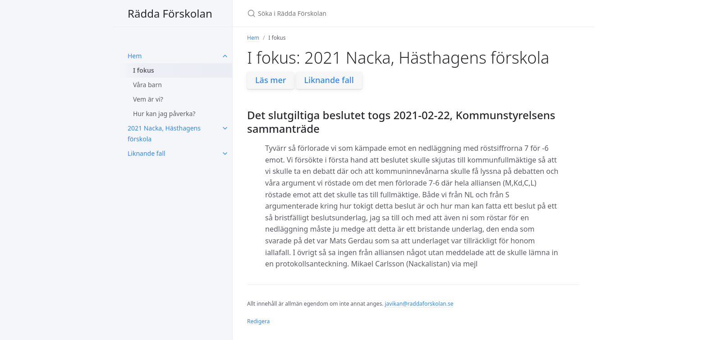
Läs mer (270, 80)
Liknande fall (146, 153)
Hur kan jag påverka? (164, 113)
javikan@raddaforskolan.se (419, 303)
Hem (135, 55)
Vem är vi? (148, 99)
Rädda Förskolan (170, 13)
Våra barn (147, 84)
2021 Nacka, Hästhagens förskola (164, 133)
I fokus (143, 70)
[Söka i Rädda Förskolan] (353, 13)
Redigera (258, 321)
